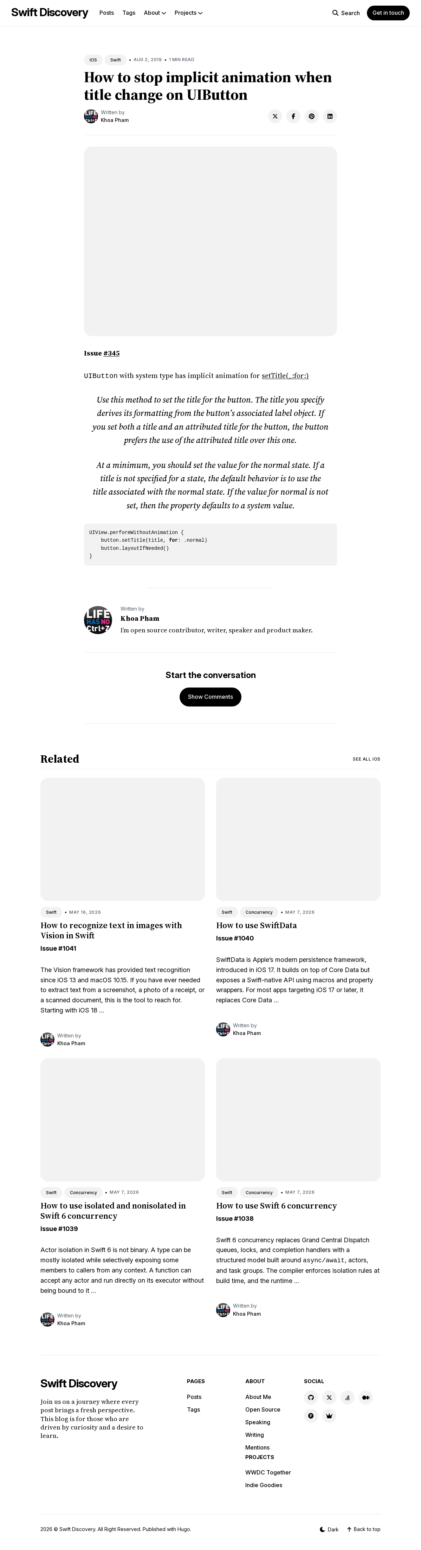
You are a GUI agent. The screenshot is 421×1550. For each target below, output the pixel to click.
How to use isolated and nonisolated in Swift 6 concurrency (113, 1210)
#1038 (244, 1218)
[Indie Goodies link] (329, 1415)
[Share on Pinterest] (312, 116)
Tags (128, 12)
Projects (189, 12)
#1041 (67, 947)
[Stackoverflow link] (348, 1397)
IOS (93, 60)
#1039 (68, 1228)
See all (367, 758)
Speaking (257, 1421)
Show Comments (210, 695)
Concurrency (259, 911)
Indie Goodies (263, 1484)
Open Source (262, 1408)
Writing (254, 1434)
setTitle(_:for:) (285, 375)
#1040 (244, 937)
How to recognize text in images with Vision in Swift (111, 929)
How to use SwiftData (256, 924)
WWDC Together (268, 1471)
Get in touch (388, 12)
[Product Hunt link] (311, 1415)
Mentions (257, 1446)
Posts (106, 12)
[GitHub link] (311, 1397)
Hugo (183, 1528)
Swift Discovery (49, 12)
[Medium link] (366, 1397)
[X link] (329, 1397)
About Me (258, 1396)
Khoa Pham (115, 120)
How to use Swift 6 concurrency (276, 1205)
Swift (115, 60)
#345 (111, 353)
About (155, 12)
